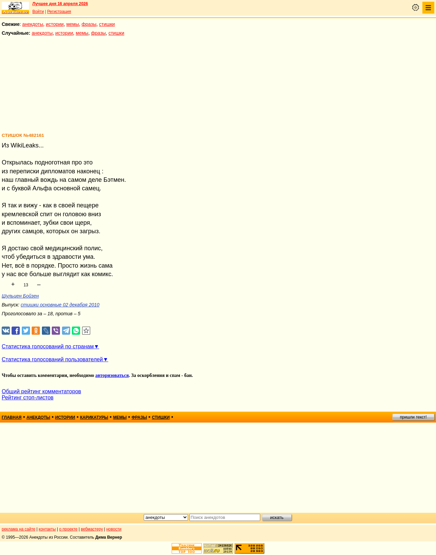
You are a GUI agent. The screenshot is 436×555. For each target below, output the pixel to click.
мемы (72, 24)
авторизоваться (112, 375)
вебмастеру (92, 529)
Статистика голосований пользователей (52, 359)
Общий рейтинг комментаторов (41, 391)
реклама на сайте (18, 529)
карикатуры (94, 417)
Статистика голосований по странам (48, 346)
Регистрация (59, 11)
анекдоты (32, 24)
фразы (89, 24)
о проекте (68, 529)
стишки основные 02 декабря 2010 (60, 304)
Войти (38, 11)
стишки (107, 24)
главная (11, 417)
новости (113, 529)
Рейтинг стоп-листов (27, 397)
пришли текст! (413, 417)
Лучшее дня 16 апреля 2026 (60, 3)
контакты (47, 529)
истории (55, 24)
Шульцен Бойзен (20, 296)
